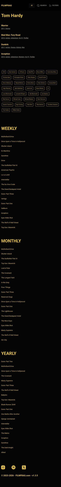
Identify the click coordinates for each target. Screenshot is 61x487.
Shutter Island (6, 146)
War (23, 47)
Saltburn (4, 208)
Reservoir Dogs (6, 297)
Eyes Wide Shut (7, 218)
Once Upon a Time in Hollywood (13, 141)
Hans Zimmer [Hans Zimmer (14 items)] (41, 83)
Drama (8, 28)
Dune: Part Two (7, 361)
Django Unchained (8, 419)
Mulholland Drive (7, 137)
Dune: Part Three (7, 194)
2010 (3, 57)
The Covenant (6, 273)
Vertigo (4, 199)
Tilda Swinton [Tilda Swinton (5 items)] (39, 104)
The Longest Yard (7, 278)
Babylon (4, 395)
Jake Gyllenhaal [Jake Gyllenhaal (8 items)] (18, 88)
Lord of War (5, 268)
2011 (3, 28)
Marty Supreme (7, 330)
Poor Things (5, 287)
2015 (3, 38)
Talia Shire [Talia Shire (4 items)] (29, 104)
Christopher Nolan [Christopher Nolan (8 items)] (18, 77)
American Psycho (7, 170)
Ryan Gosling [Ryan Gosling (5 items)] (19, 104)
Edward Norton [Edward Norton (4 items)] (19, 83)
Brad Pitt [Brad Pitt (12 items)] (31, 72)
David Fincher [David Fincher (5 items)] (42, 77)
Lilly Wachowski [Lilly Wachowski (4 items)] (33, 93)
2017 (3, 47)
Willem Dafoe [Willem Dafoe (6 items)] (16, 110)
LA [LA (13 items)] (48, 88)
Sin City (4, 340)
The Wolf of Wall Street (9, 223)
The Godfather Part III (9, 165)
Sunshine (4, 156)
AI (31, 5)
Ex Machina (5, 151)
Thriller (26, 38)
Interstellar (5, 180)
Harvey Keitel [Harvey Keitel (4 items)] (52, 83)
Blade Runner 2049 (8, 405)
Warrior (4, 25)
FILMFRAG (6, 5)
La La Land (5, 175)
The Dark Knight (7, 448)
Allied (3, 452)
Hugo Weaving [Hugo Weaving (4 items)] (6, 88)
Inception (5, 54)
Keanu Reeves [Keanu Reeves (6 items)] (39, 88)
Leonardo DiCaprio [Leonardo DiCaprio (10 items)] (20, 93)
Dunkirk (4, 44)
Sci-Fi (21, 38)
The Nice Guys (6, 321)
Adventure (14, 38)
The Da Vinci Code (8, 184)
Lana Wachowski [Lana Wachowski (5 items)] (7, 93)
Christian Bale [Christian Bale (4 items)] (6, 77)
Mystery (21, 57)
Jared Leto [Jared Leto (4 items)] (29, 88)
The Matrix (5, 433)
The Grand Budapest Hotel (11, 189)
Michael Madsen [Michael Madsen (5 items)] (29, 99)
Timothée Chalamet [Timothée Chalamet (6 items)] (52, 104)
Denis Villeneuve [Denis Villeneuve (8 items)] (7, 83)
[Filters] (53, 5)
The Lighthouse (7, 311)
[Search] (42, 5)
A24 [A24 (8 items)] (4, 72)
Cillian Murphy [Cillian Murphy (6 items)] (31, 77)
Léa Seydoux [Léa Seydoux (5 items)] (45, 93)
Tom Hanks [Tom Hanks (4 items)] (6, 110)
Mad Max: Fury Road (10, 35)
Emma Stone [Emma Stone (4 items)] (30, 83)
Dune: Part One (6, 203)
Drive (3, 160)
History (18, 47)
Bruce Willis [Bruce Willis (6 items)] (40, 72)
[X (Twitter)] (24, 467)
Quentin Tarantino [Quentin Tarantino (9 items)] (7, 104)
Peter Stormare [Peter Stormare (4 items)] (41, 99)
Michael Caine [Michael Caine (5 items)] (17, 99)
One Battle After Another (10, 414)
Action (8, 38)
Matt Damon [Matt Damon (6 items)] (6, 99)
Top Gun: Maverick (8, 227)
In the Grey (5, 282)
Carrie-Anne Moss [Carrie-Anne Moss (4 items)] (51, 72)
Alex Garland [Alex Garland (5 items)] (12, 72)
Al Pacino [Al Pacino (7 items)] (22, 72)
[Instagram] (3, 467)
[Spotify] (13, 467)
